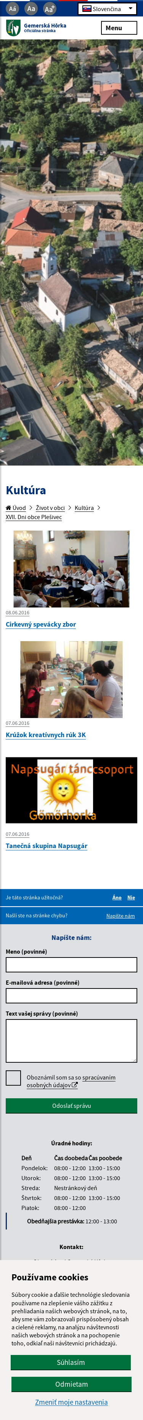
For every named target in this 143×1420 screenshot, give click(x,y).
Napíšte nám (120, 915)
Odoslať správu (71, 1105)
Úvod (16, 507)
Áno (118, 897)
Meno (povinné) (26, 951)
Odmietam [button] (71, 1384)
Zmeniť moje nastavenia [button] (71, 1402)
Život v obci (50, 507)
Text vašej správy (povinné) (42, 1013)
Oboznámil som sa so (71, 1081)
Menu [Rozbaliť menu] (119, 27)
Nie (132, 897)
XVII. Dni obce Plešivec (34, 517)
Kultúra (84, 507)
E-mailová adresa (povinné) (43, 982)
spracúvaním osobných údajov (71, 1081)
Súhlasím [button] (71, 1362)
